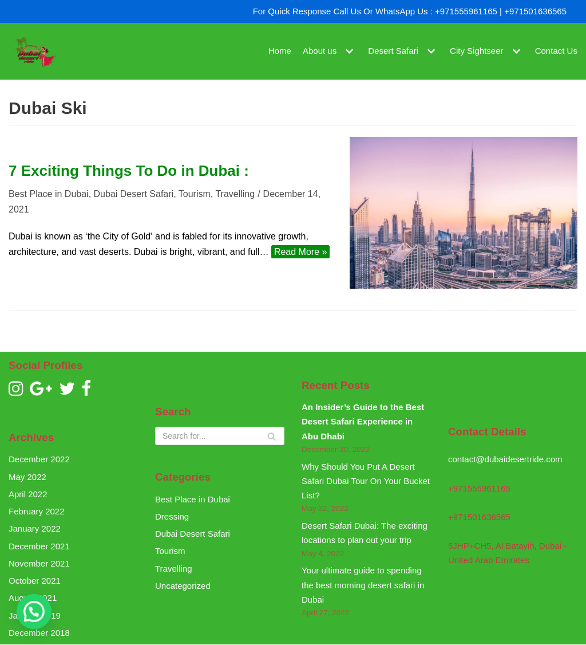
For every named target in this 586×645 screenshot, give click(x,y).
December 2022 (39, 459)
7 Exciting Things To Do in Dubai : (129, 170)
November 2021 (39, 563)
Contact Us (556, 51)
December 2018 (39, 633)
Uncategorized (183, 586)
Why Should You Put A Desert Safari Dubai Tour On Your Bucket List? (366, 481)
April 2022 (28, 494)
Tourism (195, 194)
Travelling (235, 194)
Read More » (299, 251)
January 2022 (35, 528)
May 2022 (27, 477)
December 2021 (39, 546)
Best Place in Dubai (49, 194)
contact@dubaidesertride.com (505, 459)
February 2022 (37, 511)
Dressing (172, 516)
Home (280, 51)
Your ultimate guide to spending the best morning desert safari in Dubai (363, 584)
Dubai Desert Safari (134, 194)
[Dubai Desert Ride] (34, 51)
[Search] (219, 436)
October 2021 (35, 580)
